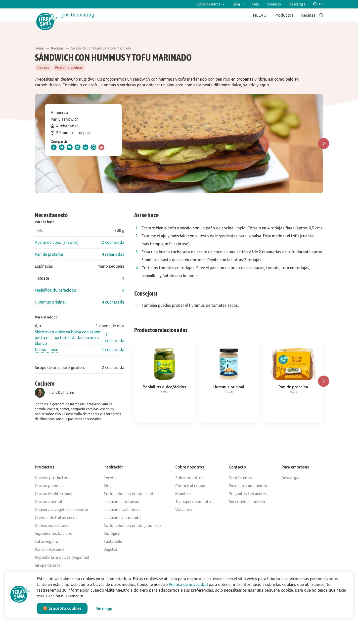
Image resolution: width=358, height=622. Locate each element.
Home (39, 48)
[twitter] (62, 147)
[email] (70, 147)
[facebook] (54, 147)
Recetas (57, 48)
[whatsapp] (93, 147)
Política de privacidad (188, 584)
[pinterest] (78, 147)
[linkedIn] (86, 147)
